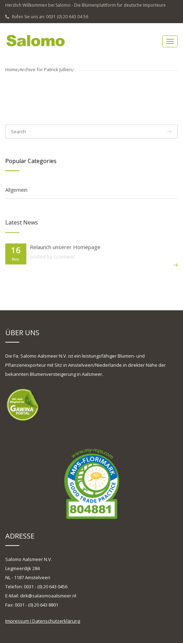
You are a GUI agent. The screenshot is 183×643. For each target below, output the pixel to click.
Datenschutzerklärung (56, 621)
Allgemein (16, 190)
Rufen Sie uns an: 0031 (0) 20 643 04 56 (46, 17)
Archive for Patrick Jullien (46, 69)
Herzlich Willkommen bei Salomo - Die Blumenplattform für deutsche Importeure (85, 5)
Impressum (17, 621)
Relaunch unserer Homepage (65, 247)
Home (11, 69)
